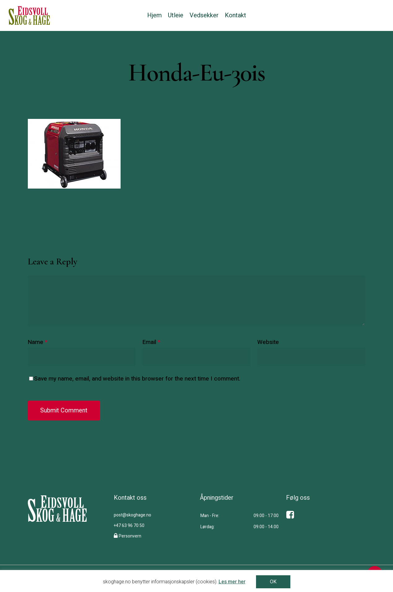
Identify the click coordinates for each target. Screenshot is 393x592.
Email (151, 342)
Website (268, 342)
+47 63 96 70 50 (129, 525)
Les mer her (232, 581)
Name (37, 342)
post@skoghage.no (132, 515)
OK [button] (273, 581)
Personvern (130, 536)
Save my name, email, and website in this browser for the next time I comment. (137, 378)
